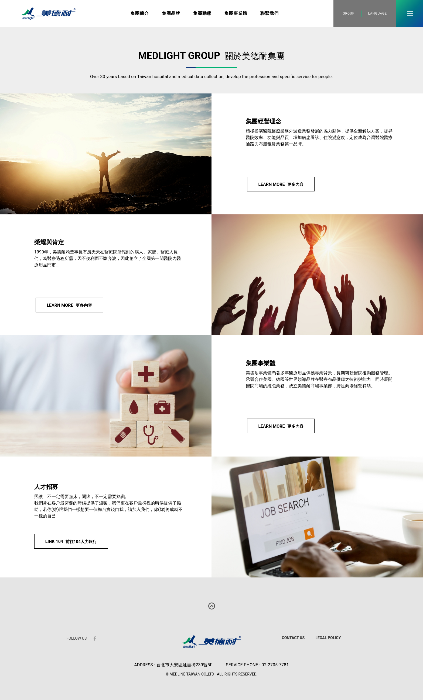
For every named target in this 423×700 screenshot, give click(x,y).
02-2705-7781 (275, 664)
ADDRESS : (144, 664)
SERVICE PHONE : (243, 664)
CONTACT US (293, 638)
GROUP (348, 13)
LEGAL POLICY (328, 638)
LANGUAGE (377, 13)
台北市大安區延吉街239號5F (184, 664)
